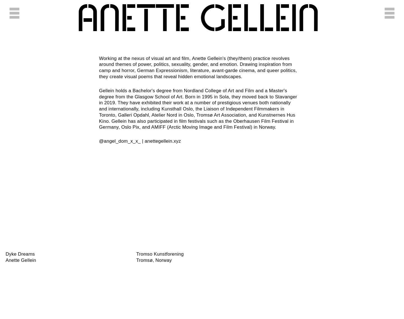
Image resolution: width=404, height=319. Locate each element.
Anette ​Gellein (198, 19)
